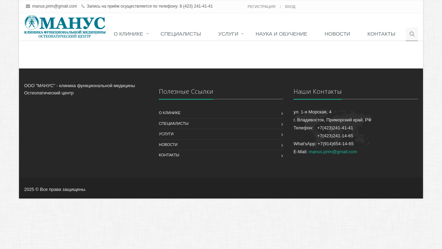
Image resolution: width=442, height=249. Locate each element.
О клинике (128, 34)
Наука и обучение (281, 34)
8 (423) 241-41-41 (196, 6)
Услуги (228, 34)
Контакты (381, 34)
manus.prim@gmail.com (54, 6)
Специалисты (181, 34)
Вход (290, 6)
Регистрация (262, 6)
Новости (337, 34)
